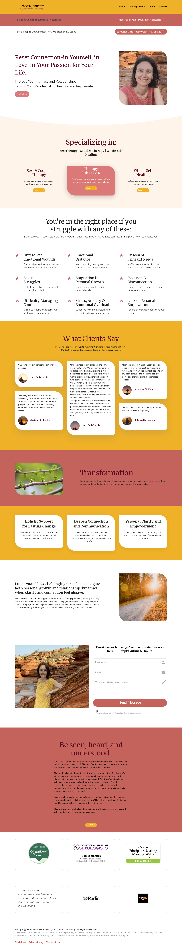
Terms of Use (53, 943)
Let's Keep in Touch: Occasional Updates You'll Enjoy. (46, 31)
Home (122, 6)
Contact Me (22, 94)
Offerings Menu (137, 6)
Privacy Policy (36, 943)
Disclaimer (20, 943)
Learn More (39, 190)
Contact (163, 6)
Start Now (91, 825)
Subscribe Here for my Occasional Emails (141, 31)
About (152, 6)
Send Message (130, 703)
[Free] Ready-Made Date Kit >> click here (141, 19)
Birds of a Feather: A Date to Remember (39, 19)
